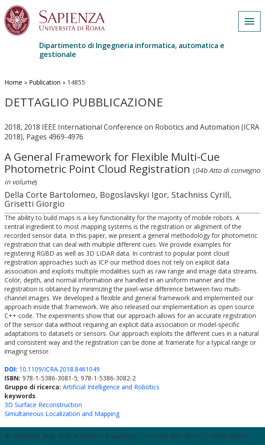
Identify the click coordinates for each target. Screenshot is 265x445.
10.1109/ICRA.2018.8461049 (52, 369)
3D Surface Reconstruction (43, 404)
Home (13, 82)
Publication (45, 82)
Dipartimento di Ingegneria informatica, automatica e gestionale (131, 50)
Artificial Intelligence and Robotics (111, 387)
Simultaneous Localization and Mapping (61, 413)
